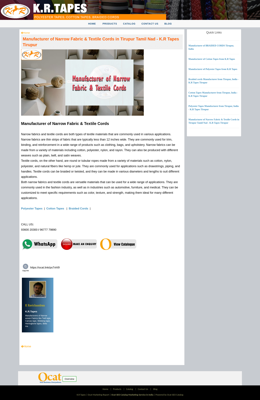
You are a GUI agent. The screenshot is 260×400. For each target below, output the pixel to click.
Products (109, 23)
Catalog (129, 23)
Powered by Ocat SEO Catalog (169, 394)
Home (92, 23)
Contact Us (149, 23)
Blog (168, 23)
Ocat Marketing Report (98, 394)
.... (29, 326)
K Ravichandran (35, 305)
